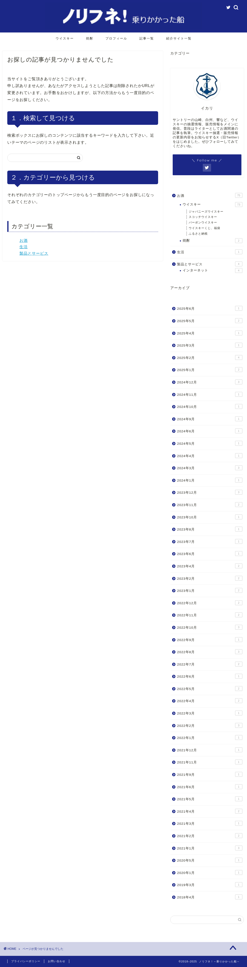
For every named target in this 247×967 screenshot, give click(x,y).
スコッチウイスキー (203, 217)
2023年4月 (209, 565)
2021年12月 (209, 749)
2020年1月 (209, 872)
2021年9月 (209, 774)
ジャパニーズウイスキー (206, 211)
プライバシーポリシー (25, 961)
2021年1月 (209, 848)
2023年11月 (209, 504)
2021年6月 (209, 786)
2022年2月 (209, 725)
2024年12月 (209, 382)
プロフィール (116, 38)
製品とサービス (33, 253)
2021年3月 (209, 823)
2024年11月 (209, 394)
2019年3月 (209, 884)
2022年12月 (209, 602)
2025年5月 (209, 320)
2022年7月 (209, 664)
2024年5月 (209, 443)
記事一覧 (146, 38)
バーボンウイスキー (203, 222)
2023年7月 (209, 541)
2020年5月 (209, 860)
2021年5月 (209, 798)
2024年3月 (209, 467)
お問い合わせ (56, 961)
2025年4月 (209, 333)
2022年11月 (209, 614)
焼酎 (89, 38)
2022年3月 (209, 713)
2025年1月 (209, 369)
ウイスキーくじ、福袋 (204, 228)
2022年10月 (209, 627)
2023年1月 (209, 590)
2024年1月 (209, 480)
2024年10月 (209, 406)
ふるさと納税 (198, 233)
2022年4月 (209, 700)
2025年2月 (209, 357)
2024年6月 (209, 430)
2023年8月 (209, 529)
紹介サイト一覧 (179, 38)
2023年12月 (209, 492)
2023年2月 (209, 578)
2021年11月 (209, 762)
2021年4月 (209, 811)
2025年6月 (209, 308)
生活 (23, 247)
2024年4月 (209, 455)
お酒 (23, 240)
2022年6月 (209, 676)
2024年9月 (209, 418)
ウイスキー (65, 38)
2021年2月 (209, 835)
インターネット (212, 270)
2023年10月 (209, 517)
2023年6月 (209, 553)
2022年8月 (209, 651)
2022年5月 (209, 688)
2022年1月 (209, 737)
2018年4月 (209, 897)
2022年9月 (209, 639)
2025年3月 (209, 345)
